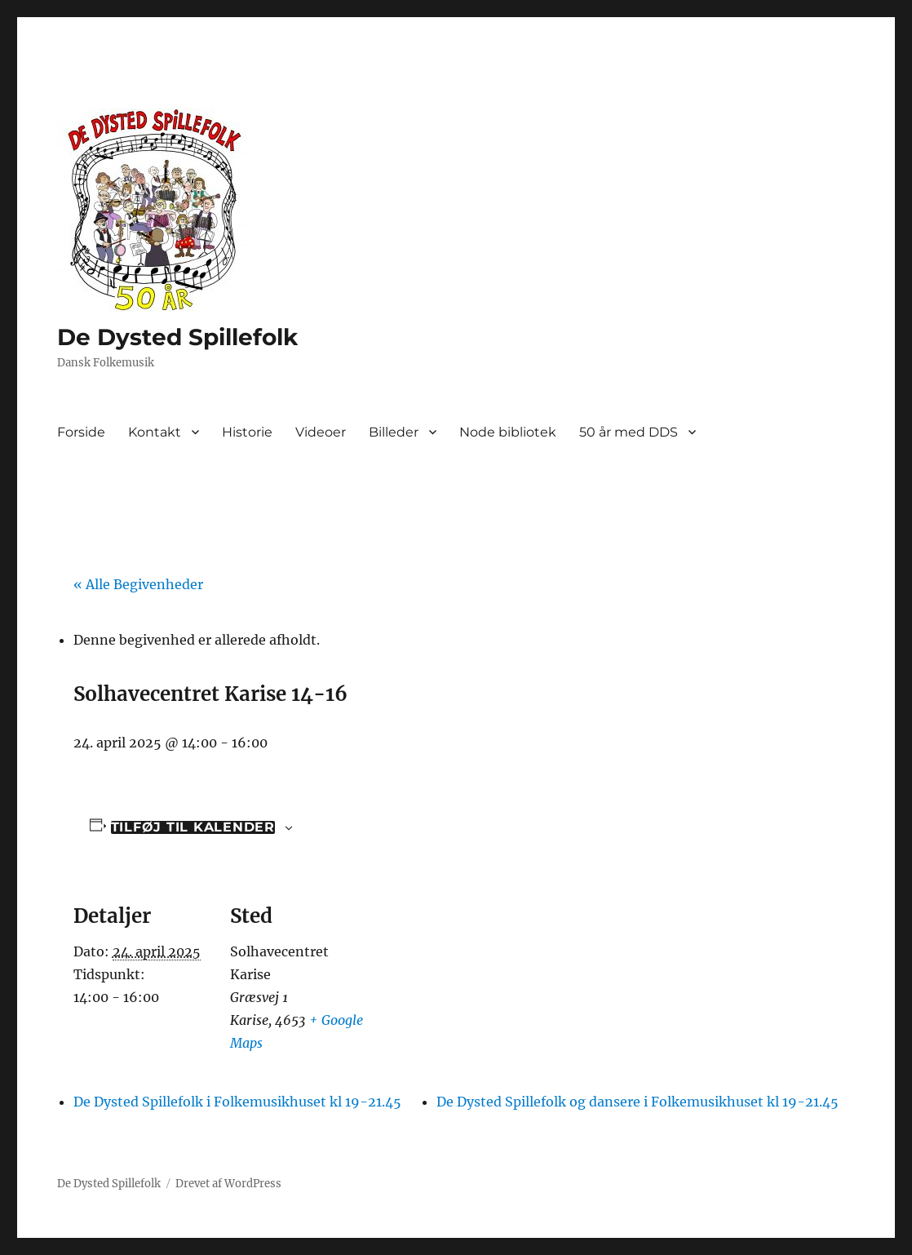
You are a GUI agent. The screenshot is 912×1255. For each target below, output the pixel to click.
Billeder (393, 432)
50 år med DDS (628, 432)
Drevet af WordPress (228, 1184)
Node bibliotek (507, 432)
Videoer (320, 432)
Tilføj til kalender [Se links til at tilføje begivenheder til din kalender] (193, 827)
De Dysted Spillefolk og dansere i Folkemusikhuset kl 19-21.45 (637, 1101)
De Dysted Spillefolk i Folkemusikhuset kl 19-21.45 (237, 1101)
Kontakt (154, 432)
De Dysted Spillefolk (177, 337)
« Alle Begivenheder (138, 584)
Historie (247, 432)
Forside (81, 432)
